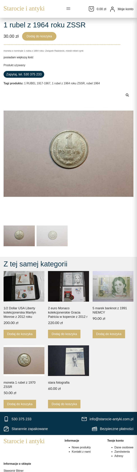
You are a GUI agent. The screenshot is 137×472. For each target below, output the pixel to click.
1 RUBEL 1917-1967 (37, 83)
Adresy (118, 455)
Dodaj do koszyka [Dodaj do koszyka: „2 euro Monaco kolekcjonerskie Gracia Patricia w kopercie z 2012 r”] (64, 334)
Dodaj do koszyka (39, 36)
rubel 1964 (93, 83)
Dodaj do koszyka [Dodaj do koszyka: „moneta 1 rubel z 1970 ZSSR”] (19, 404)
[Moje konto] (112, 9)
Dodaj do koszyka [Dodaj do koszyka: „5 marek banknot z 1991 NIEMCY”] (108, 334)
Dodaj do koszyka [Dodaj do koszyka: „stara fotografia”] (64, 404)
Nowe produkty (81, 447)
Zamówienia (122, 451)
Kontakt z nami (81, 451)
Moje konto (125, 9)
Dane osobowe (123, 447)
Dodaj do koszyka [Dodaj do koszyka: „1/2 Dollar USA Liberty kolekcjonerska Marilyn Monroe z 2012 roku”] (19, 334)
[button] (68, 9)
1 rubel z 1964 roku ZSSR (68, 83)
